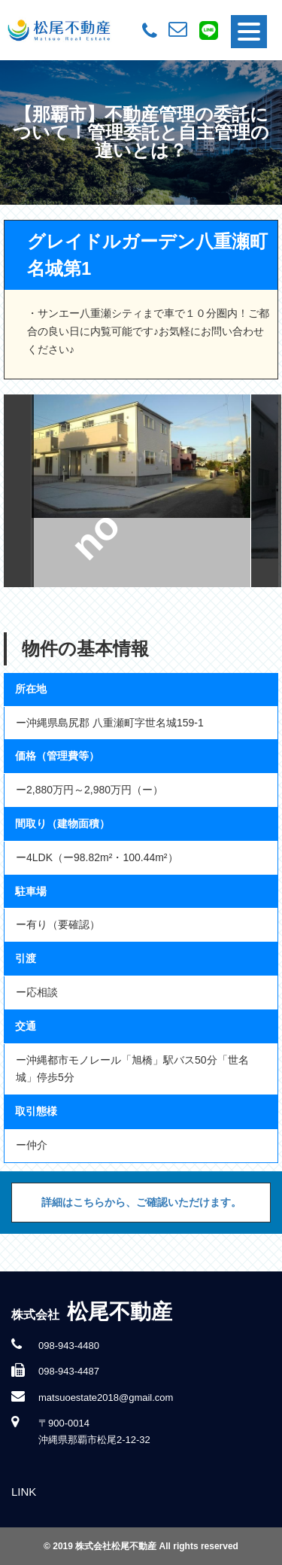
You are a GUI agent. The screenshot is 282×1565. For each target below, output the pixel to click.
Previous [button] (19, 490)
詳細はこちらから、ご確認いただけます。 (141, 1202)
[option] (141, 490)
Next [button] (266, 490)
